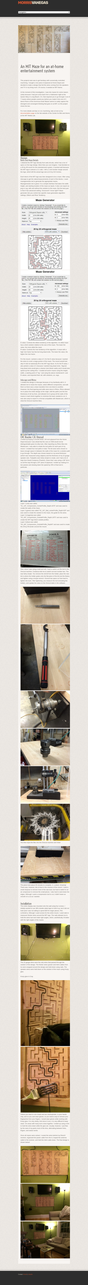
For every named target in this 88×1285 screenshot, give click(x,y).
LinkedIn (30, 1274)
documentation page (28, 113)
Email (25, 1274)
